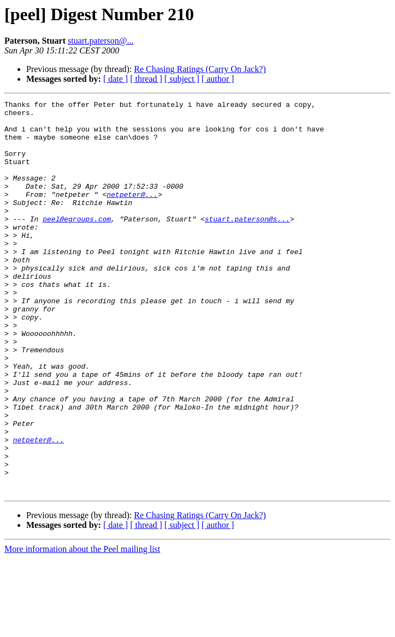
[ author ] (218, 78)
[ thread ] (146, 78)
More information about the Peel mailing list (82, 627)
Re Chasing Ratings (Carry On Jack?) (200, 69)
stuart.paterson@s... (247, 243)
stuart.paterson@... (100, 40)
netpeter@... (132, 214)
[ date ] (115, 78)
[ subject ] (181, 78)
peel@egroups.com (77, 243)
